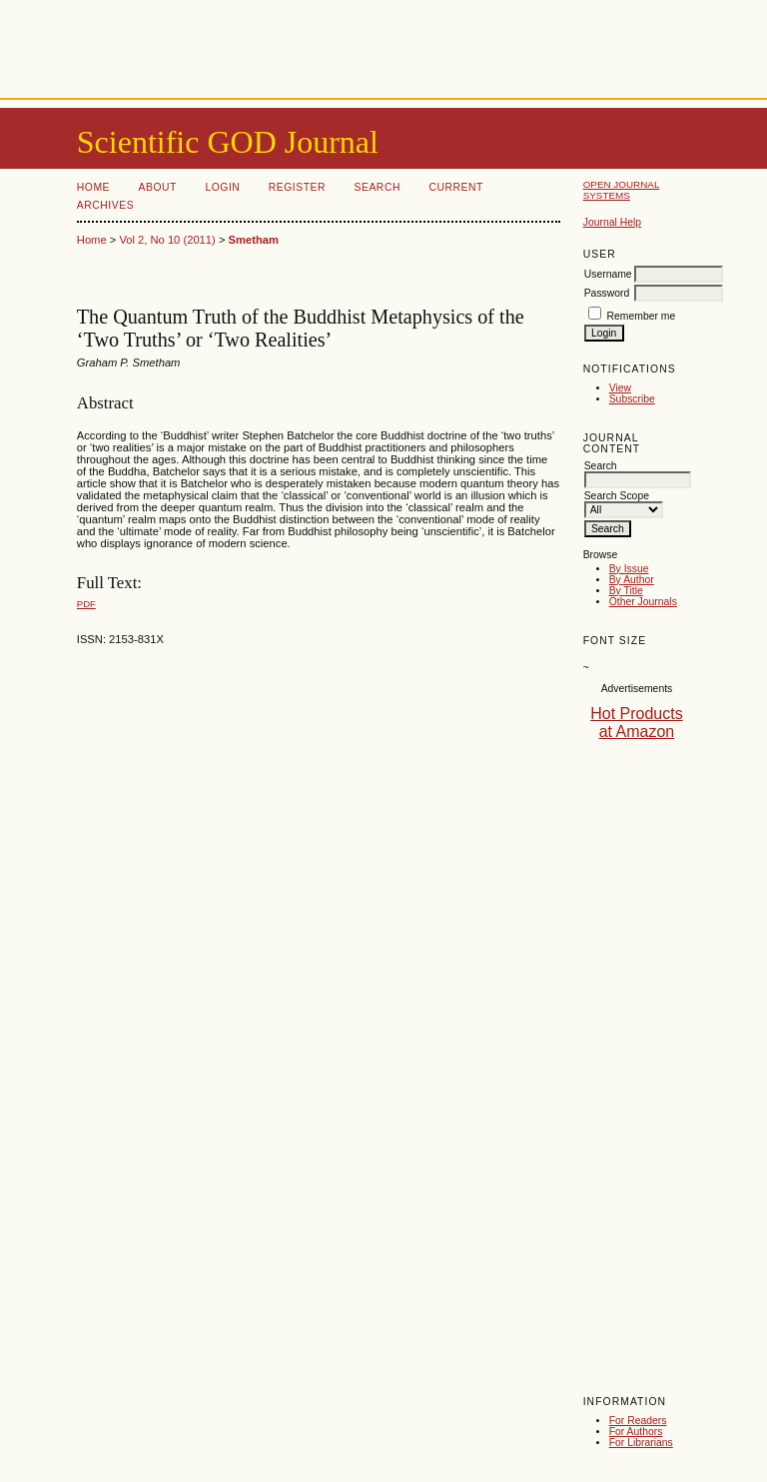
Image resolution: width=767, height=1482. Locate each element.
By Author (631, 579)
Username (608, 274)
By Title (626, 590)
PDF (86, 603)
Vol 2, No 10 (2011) (167, 240)
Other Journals (643, 601)
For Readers (638, 1420)
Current (455, 187)
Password (607, 293)
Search (377, 187)
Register (297, 187)
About (158, 187)
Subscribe (632, 398)
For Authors (636, 1431)
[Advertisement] (383, 45)
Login (222, 187)
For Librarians (641, 1442)
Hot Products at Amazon (636, 722)
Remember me (641, 316)
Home (93, 187)
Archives (105, 205)
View (620, 387)
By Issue (629, 568)
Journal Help (612, 222)
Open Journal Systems (621, 190)
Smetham (254, 240)
